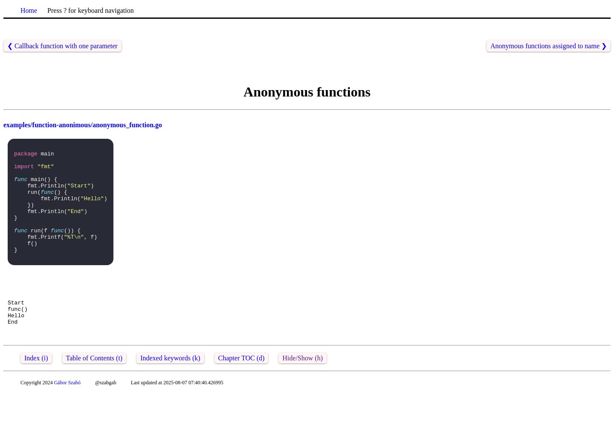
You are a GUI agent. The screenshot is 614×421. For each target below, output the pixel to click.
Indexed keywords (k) (170, 386)
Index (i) (36, 386)
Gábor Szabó (67, 411)
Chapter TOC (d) (241, 386)
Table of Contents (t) (94, 386)
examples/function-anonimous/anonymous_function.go (82, 125)
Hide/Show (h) (302, 386)
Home (28, 10)
